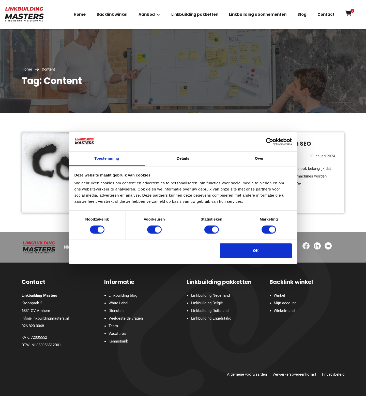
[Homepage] (24, 14)
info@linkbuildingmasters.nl (45, 318)
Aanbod (147, 14)
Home (80, 14)
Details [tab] (183, 158)
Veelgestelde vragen (126, 318)
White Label (118, 303)
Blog (302, 14)
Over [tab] (259, 158)
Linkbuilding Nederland (210, 295)
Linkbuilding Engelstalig (211, 318)
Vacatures (117, 333)
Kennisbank (118, 341)
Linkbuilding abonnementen (257, 14)
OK (256, 251)
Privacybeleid (333, 374)
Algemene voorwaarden (247, 374)
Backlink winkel (112, 14)
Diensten (116, 310)
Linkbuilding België (207, 303)
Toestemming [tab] (106, 158)
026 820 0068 (33, 326)
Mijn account (285, 303)
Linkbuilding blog (123, 295)
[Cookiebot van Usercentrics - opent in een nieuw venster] (269, 141)
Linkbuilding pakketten (194, 14)
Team (113, 326)
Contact (325, 14)
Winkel (279, 295)
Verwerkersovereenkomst (294, 374)
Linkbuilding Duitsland (209, 310)
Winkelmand (284, 310)
